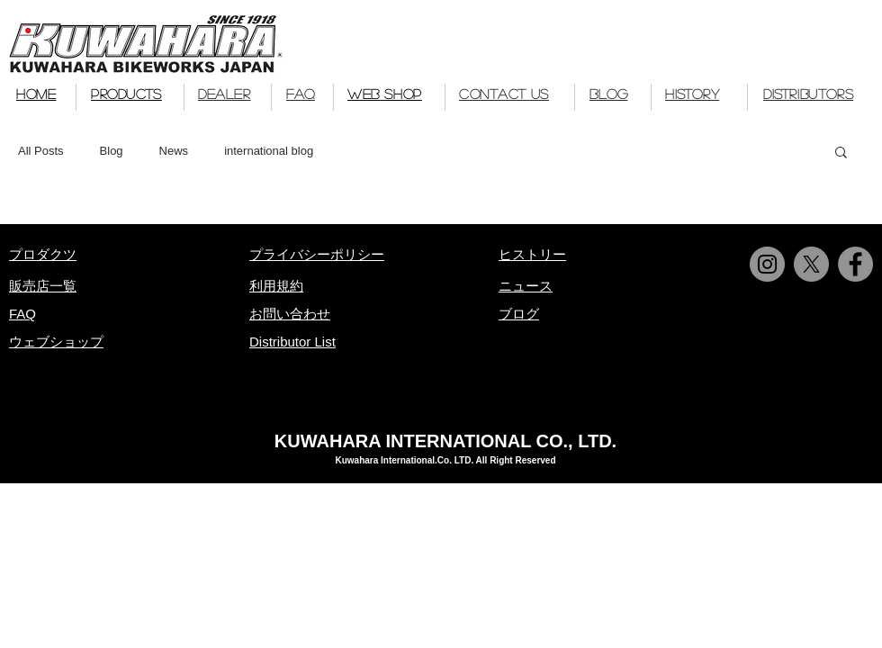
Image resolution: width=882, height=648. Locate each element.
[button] (841, 153)
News (174, 151)
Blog (111, 151)
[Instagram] (767, 264)
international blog (268, 151)
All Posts (41, 151)
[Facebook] (855, 264)
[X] (811, 264)
